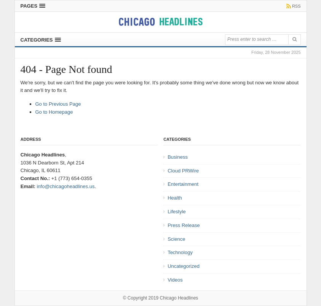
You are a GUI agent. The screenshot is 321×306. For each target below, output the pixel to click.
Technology (180, 252)
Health (175, 198)
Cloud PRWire (183, 171)
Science (176, 239)
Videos (175, 280)
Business (178, 157)
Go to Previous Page (58, 104)
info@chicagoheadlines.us (65, 186)
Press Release (184, 225)
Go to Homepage (54, 112)
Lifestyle (177, 211)
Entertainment (183, 184)
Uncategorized (184, 266)
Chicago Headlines (179, 298)
